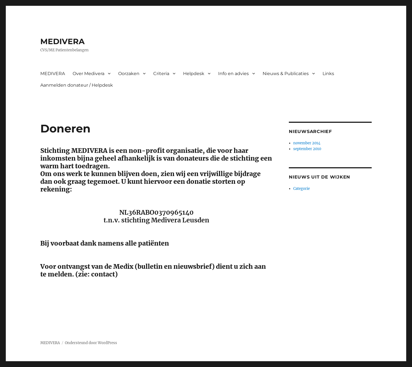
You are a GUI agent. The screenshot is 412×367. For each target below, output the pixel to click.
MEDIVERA (62, 41)
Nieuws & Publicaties (286, 73)
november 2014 (306, 143)
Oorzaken (128, 73)
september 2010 (307, 149)
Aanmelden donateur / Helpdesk (76, 85)
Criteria (161, 73)
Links (328, 73)
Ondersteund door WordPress (91, 343)
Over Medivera (88, 73)
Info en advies (233, 73)
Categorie (301, 188)
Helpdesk (193, 73)
